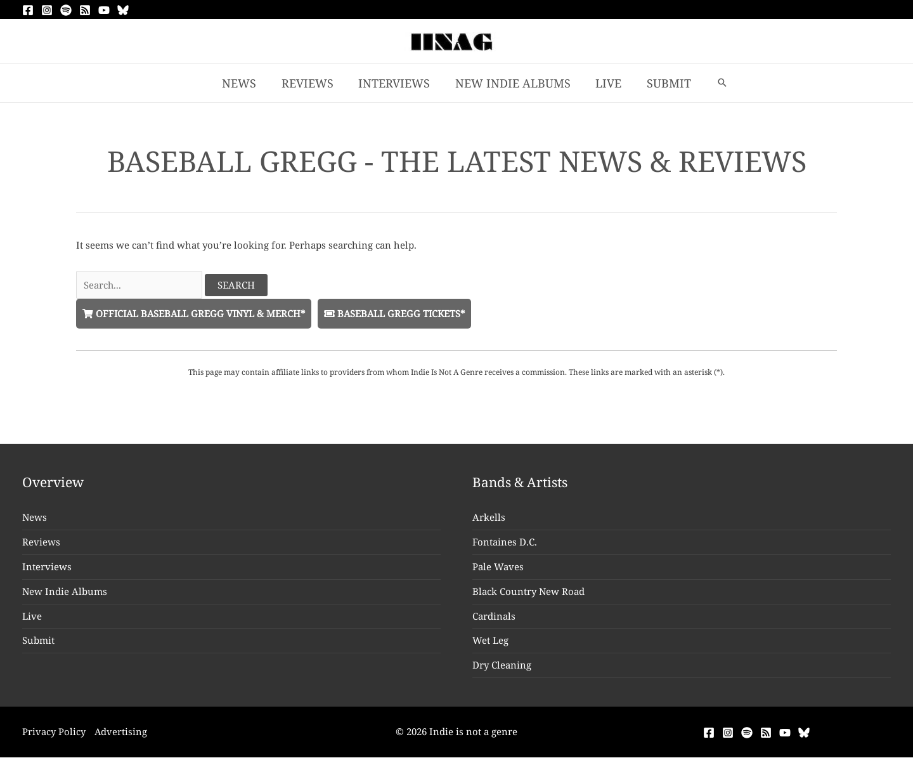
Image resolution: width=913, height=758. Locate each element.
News (34, 517)
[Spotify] (66, 10)
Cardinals (493, 616)
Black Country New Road (528, 591)
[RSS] (85, 10)
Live (32, 616)
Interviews (47, 567)
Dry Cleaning (501, 665)
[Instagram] (47, 10)
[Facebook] (28, 10)
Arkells (488, 517)
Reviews (41, 542)
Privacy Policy (54, 732)
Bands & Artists (520, 483)
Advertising (121, 732)
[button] (715, 83)
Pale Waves (498, 567)
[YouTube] (104, 10)
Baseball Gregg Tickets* (400, 313)
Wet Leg (490, 640)
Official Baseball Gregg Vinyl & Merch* (195, 313)
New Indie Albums (64, 591)
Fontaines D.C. (504, 542)
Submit (38, 640)
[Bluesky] (123, 10)
